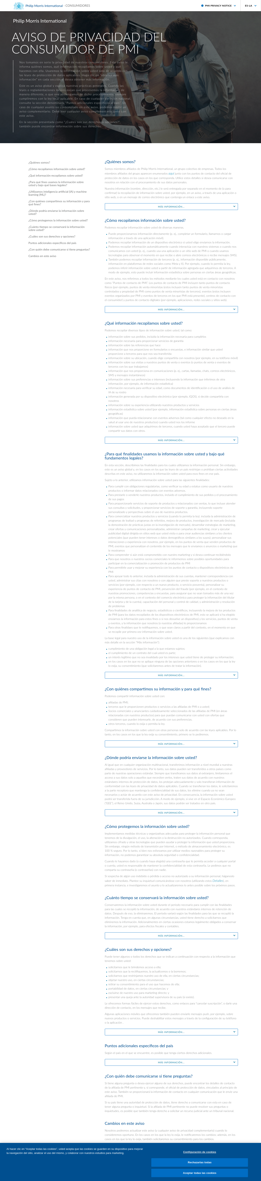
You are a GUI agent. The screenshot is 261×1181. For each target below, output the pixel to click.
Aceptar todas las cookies (199, 1176)
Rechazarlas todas (199, 1165)
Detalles (217, 880)
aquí (171, 173)
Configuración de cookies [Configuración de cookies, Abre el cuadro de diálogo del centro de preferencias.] (199, 1155)
